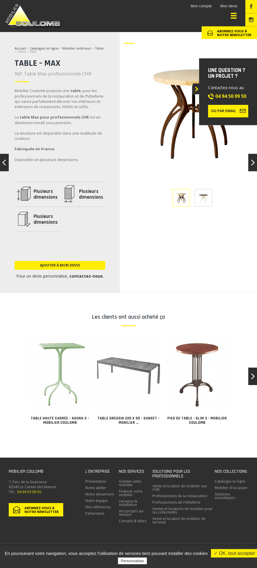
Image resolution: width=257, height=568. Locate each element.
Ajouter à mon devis (60, 265)
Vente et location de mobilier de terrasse (178, 520)
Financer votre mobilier (130, 493)
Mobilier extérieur (76, 48)
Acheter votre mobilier (130, 483)
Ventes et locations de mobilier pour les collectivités (182, 510)
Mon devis (228, 5)
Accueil (20, 48)
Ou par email (228, 111)
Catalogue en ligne (44, 48)
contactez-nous (86, 276)
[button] (252, 376)
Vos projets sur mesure (131, 513)
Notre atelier (95, 487)
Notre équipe (96, 500)
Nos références (98, 507)
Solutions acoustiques (225, 496)
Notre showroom (99, 494)
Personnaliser (132, 561)
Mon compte (201, 5)
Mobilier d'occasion (231, 487)
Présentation (95, 481)
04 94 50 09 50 (230, 96)
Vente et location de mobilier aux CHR (179, 488)
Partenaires (94, 513)
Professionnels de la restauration (179, 495)
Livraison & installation (128, 503)
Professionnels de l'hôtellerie (176, 502)
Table (99, 48)
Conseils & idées (132, 520)
